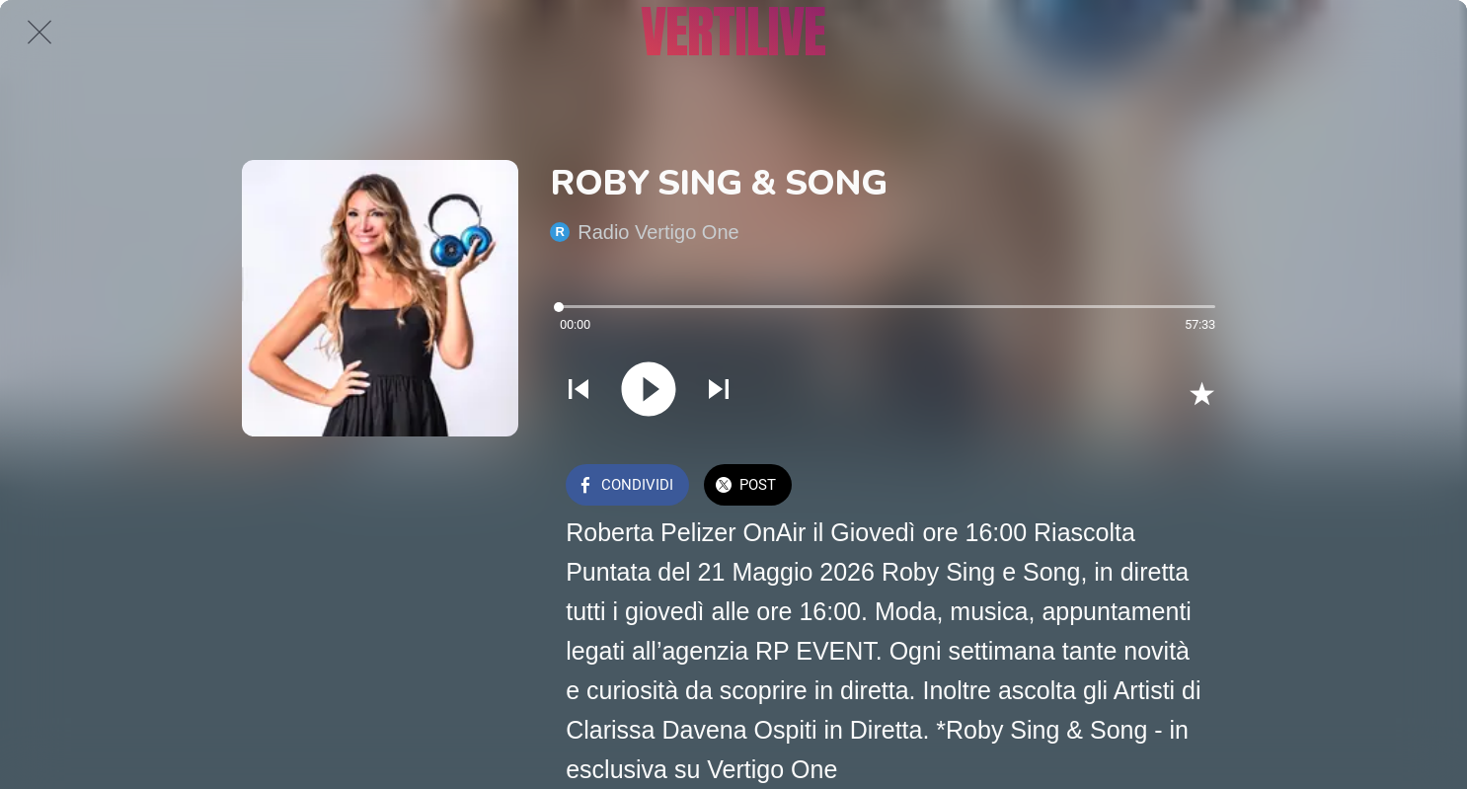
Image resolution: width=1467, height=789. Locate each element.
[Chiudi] (39, 31)
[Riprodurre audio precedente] (578, 391)
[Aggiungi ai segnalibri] (1201, 393)
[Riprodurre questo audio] (648, 391)
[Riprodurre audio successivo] (718, 391)
